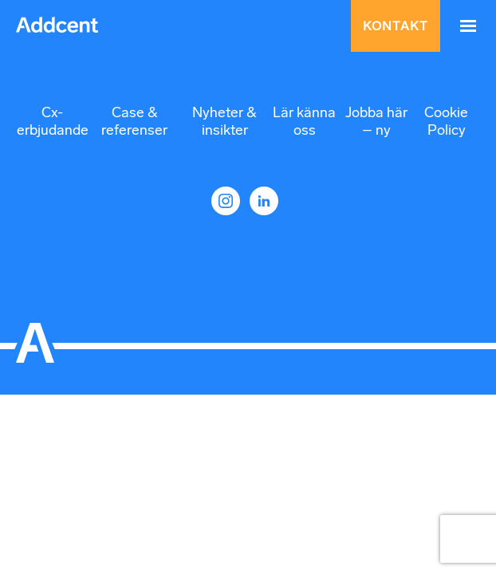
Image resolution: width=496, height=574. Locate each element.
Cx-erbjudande (53, 121)
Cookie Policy (446, 121)
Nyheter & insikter (224, 121)
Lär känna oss (304, 121)
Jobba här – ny (376, 121)
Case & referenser (134, 121)
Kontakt (395, 25)
